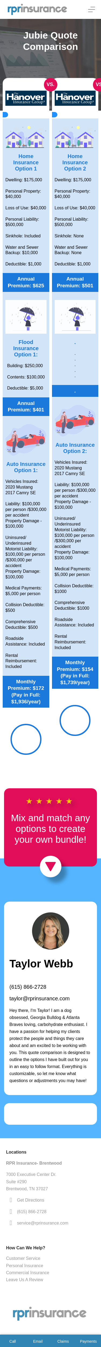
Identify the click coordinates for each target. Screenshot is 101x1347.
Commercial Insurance (27, 1272)
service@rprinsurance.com (42, 1223)
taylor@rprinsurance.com (39, 998)
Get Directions (30, 1200)
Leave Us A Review (24, 1279)
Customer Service (23, 1258)
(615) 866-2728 (27, 987)
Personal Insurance (24, 1265)
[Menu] (91, 9)
